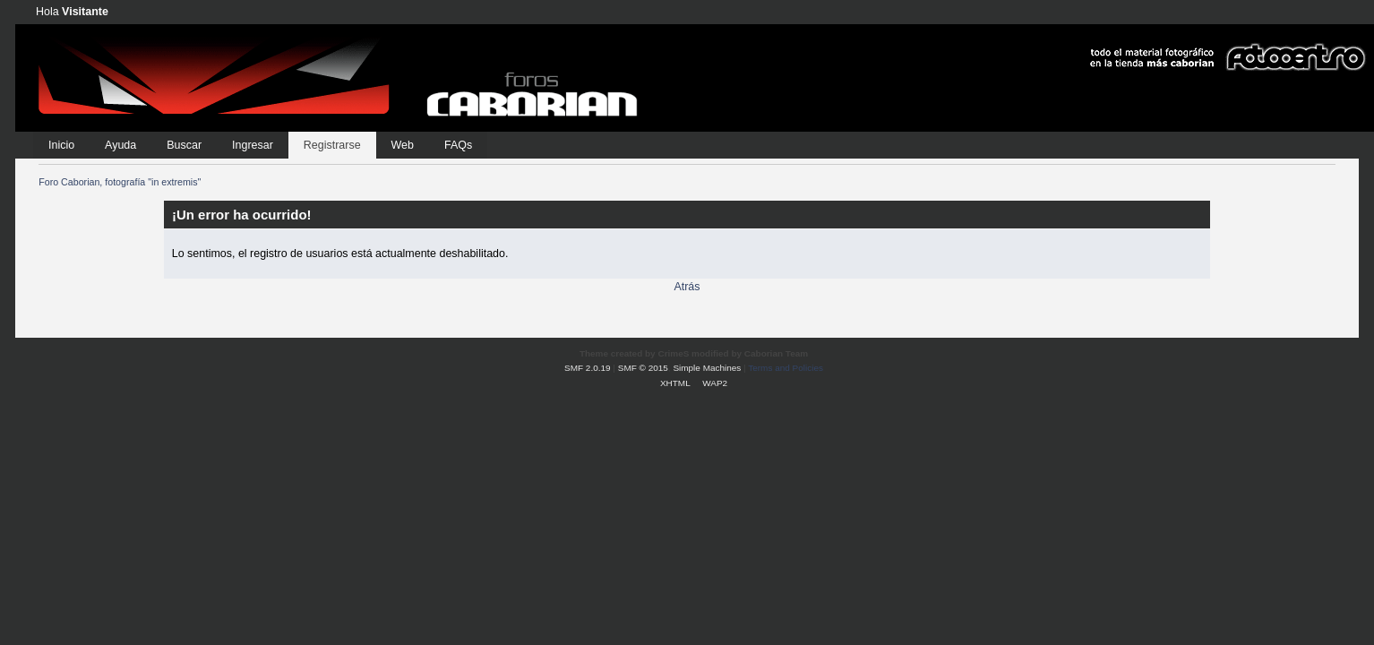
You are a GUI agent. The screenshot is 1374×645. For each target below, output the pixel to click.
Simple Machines (707, 368)
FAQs (458, 145)
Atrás (687, 286)
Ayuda (120, 145)
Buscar (184, 145)
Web (402, 145)
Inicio (61, 145)
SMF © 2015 (643, 368)
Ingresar (252, 145)
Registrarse (332, 145)
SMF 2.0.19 (587, 368)
